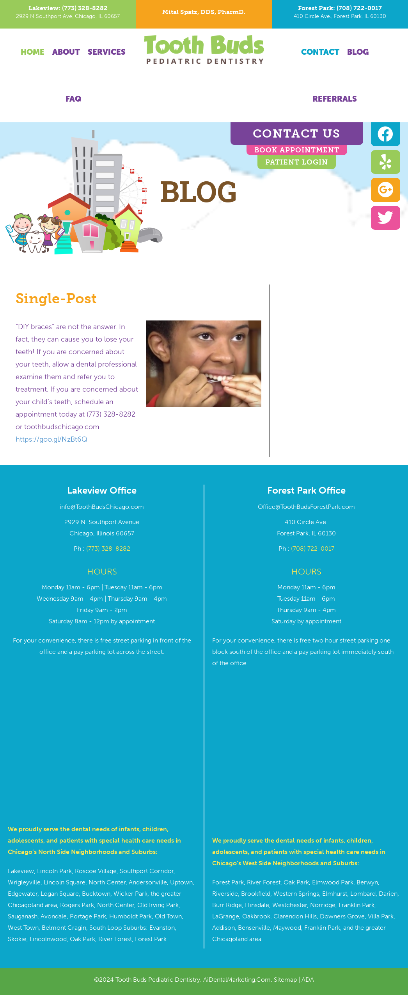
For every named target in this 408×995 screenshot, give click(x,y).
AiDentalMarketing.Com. (238, 979)
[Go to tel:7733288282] (68, 14)
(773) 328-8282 (108, 548)
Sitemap (285, 979)
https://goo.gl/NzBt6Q (51, 439)
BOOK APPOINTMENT (296, 150)
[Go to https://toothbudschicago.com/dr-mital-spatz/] (204, 14)
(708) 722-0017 (312, 548)
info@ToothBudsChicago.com (102, 506)
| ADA (305, 979)
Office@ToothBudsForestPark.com (306, 506)
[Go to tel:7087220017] (340, 14)
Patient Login (296, 162)
